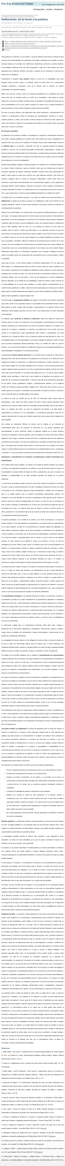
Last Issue (49, 9)
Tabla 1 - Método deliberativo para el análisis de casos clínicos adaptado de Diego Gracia (33, 41)
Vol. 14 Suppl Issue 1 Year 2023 (53, 5)
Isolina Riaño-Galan (9, 31)
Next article (58, 9)
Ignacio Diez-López (26, 31)
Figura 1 (7, 49)
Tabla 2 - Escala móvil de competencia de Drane (20, 43)
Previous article (39, 9)
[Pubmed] (6, 1067)
